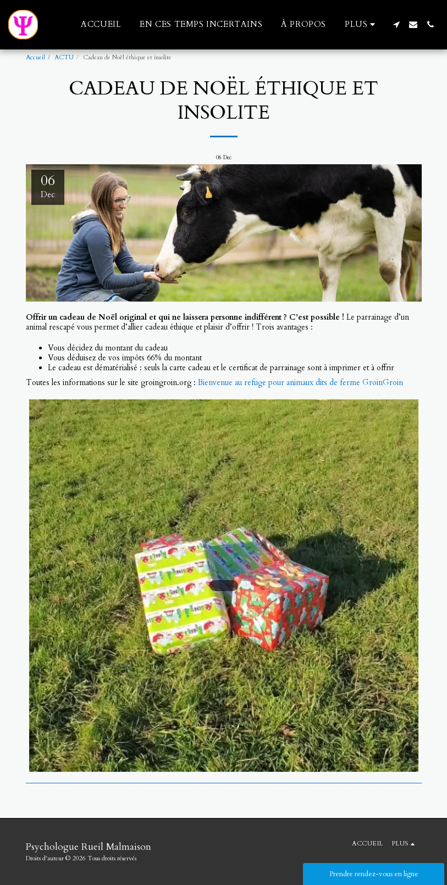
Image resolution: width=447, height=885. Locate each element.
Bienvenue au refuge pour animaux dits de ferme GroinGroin (300, 382)
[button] (396, 24)
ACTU (64, 57)
